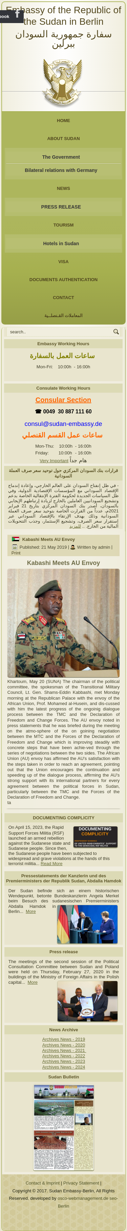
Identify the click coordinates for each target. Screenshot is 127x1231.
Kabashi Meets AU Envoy (48, 539)
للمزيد (75, 526)
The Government (61, 157)
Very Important (54, 460)
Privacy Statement (81, 1183)
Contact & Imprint (43, 1183)
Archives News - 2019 (63, 1039)
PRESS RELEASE (61, 207)
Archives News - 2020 (63, 1045)
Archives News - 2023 (63, 1061)
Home (63, 120)
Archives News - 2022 (63, 1055)
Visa (63, 261)
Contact (63, 297)
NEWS (63, 188)
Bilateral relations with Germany (61, 170)
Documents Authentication (63, 279)
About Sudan (63, 138)
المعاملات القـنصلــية (63, 315)
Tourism (64, 225)
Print (16, 552)
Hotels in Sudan (61, 243)
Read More (51, 863)
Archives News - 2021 (64, 1050)
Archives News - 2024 (63, 1067)
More (31, 911)
